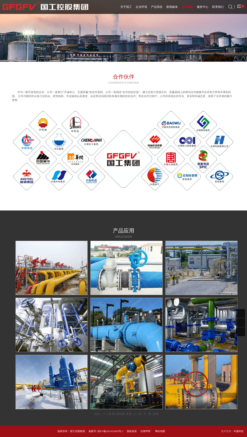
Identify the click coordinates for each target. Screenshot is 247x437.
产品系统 (156, 6)
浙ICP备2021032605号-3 (110, 431)
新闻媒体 (172, 6)
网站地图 (160, 431)
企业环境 (141, 6)
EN (239, 6)
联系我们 (218, 6)
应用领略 (187, 6)
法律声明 (145, 431)
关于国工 (126, 6)
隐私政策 (132, 431)
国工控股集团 (77, 431)
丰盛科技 (239, 431)
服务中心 (202, 6)
